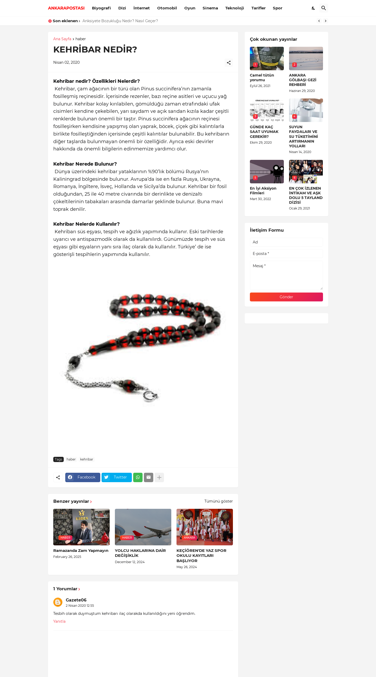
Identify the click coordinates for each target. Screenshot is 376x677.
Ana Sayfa (62, 39)
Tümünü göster (218, 501)
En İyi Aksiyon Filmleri (263, 190)
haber (80, 39)
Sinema (210, 7)
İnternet (141, 7)
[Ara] (323, 8)
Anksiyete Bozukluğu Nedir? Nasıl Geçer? (120, 21)
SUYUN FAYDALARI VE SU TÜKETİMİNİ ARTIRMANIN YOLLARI (303, 136)
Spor (277, 7)
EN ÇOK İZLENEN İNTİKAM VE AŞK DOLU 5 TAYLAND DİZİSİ (306, 195)
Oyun (189, 7)
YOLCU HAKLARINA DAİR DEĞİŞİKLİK (140, 553)
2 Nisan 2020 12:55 (80, 606)
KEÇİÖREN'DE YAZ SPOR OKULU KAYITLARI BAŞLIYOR (201, 555)
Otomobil (167, 7)
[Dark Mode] (313, 8)
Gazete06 (76, 600)
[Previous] (319, 21)
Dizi (122, 7)
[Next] (325, 21)
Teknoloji (234, 7)
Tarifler (258, 7)
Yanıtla (59, 621)
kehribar (86, 459)
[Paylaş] (229, 63)
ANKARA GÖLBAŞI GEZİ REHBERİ (302, 80)
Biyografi (101, 7)
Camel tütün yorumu (262, 77)
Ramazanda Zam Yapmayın (80, 550)
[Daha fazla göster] (159, 477)
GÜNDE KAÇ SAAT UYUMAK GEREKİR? (264, 132)
